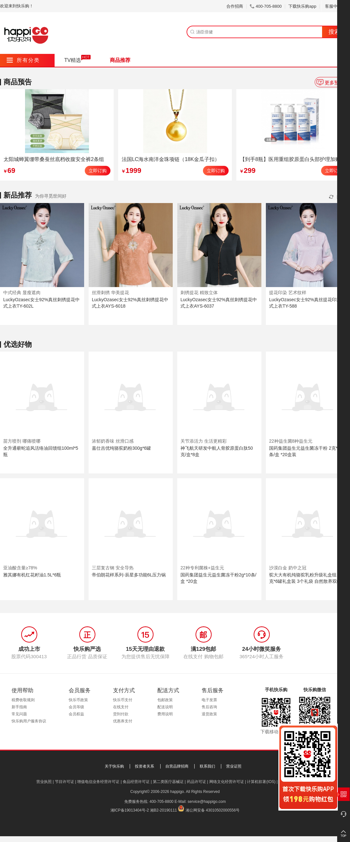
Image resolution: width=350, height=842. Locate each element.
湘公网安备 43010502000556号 (213, 810)
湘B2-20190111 (163, 810)
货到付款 (120, 714)
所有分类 (23, 60)
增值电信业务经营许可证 (98, 781)
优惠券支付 (122, 721)
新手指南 (19, 707)
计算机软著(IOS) (261, 781)
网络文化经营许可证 (226, 781)
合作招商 (234, 6)
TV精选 (72, 60)
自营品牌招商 (176, 766)
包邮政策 (165, 700)
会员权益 (76, 714)
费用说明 (165, 714)
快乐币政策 (78, 700)
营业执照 (44, 781)
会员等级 (76, 707)
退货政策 (209, 714)
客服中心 (335, 6)
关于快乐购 (114, 766)
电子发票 (209, 700)
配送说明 (165, 707)
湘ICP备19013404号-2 (129, 810)
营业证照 (233, 766)
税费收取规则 (23, 700)
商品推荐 (120, 60)
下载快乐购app (302, 6)
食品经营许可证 (136, 781)
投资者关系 (144, 766)
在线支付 (120, 707)
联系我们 (207, 766)
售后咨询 (209, 707)
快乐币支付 (122, 700)
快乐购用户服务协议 (29, 721)
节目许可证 (64, 781)
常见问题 (19, 714)
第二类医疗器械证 (168, 781)
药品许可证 (196, 781)
